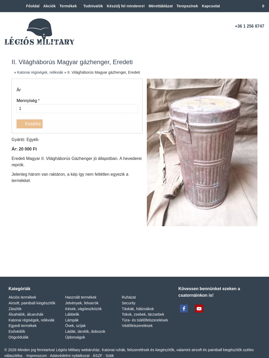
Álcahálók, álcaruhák (25, 101)
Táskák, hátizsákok (138, 95)
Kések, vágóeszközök (83, 95)
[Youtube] (251, 36)
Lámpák (72, 107)
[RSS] (260, 36)
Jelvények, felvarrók (81, 90)
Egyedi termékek (22, 112)
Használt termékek (81, 84)
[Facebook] (242, 36)
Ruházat (129, 84)
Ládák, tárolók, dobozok (86, 118)
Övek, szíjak (75, 112)
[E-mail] (224, 36)
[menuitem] (24, 6)
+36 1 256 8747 (249, 26)
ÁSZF (99, 142)
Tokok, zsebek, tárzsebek (144, 101)
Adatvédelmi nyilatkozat (71, 142)
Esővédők (16, 118)
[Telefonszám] (233, 36)
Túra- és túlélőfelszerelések (145, 107)
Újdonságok (75, 124)
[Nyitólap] (4, 6)
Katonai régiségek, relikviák (31, 107)
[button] (261, 6)
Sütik (111, 142)
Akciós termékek (22, 84)
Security (129, 90)
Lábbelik (72, 101)
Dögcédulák (18, 124)
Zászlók (15, 95)
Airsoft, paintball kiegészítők (33, 90)
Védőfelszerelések (137, 112)
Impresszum (36, 142)
